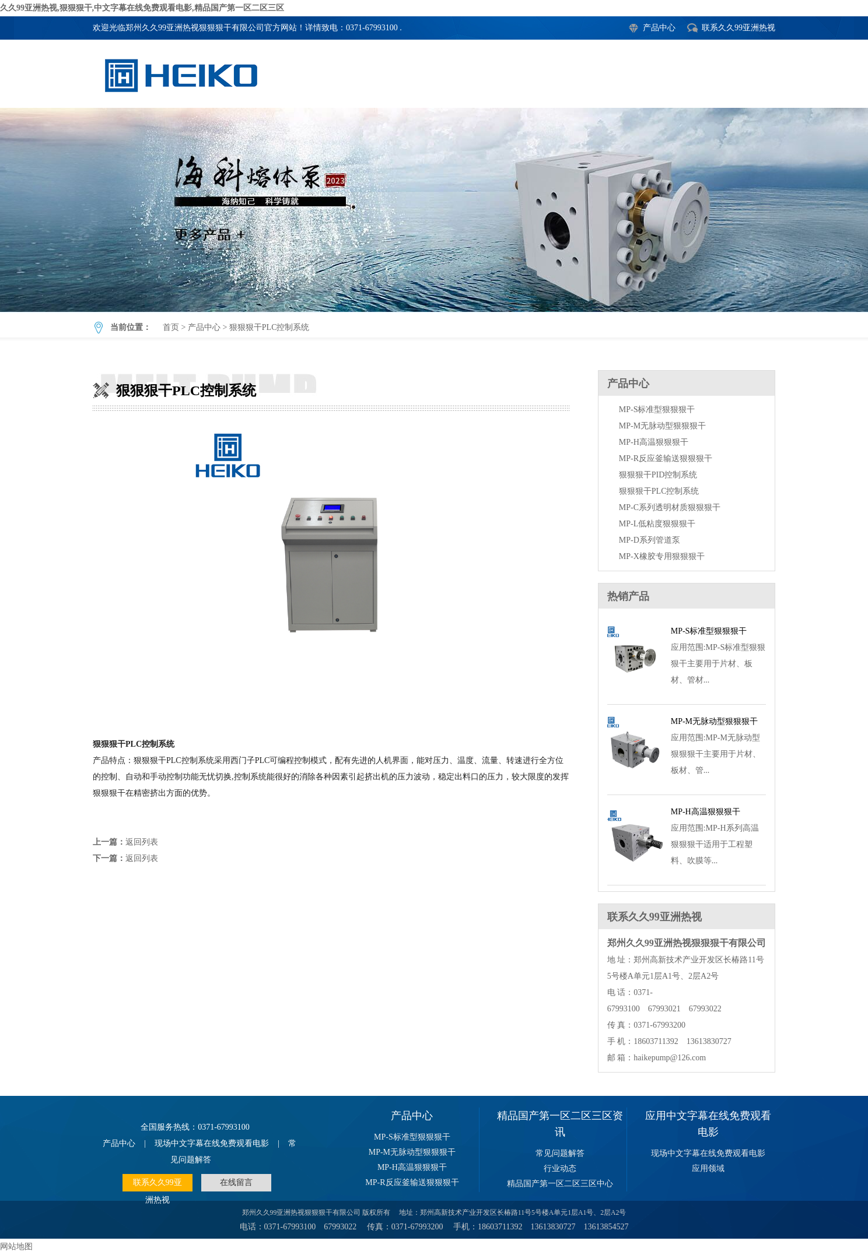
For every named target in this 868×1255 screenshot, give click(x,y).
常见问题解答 (560, 1153)
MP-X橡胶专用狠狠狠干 (662, 556)
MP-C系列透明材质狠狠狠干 (669, 507)
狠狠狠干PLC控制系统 (434, 210)
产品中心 (659, 27)
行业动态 (560, 1168)
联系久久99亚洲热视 (738, 27)
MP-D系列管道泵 (649, 540)
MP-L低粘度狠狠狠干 (657, 523)
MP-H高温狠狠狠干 (653, 442)
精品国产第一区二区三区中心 (560, 1183)
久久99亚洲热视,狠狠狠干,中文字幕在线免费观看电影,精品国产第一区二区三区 (142, 7)
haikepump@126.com (670, 1057)
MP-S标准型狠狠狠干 (657, 409)
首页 (171, 327)
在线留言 (236, 1182)
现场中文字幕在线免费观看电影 (212, 1143)
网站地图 (16, 1246)
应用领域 (708, 1168)
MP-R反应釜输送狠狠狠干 (665, 458)
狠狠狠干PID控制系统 (658, 474)
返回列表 (141, 842)
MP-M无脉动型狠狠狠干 (662, 425)
